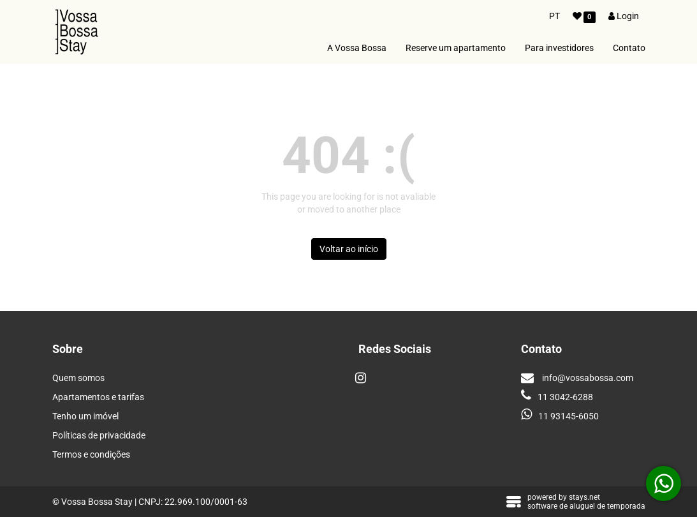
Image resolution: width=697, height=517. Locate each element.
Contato (629, 48)
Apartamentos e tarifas (98, 397)
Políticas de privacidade (98, 435)
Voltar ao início (348, 249)
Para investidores (559, 48)
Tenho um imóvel (85, 416)
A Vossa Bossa (356, 48)
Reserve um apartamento (456, 48)
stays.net (584, 497)
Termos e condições (91, 454)
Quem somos (78, 378)
